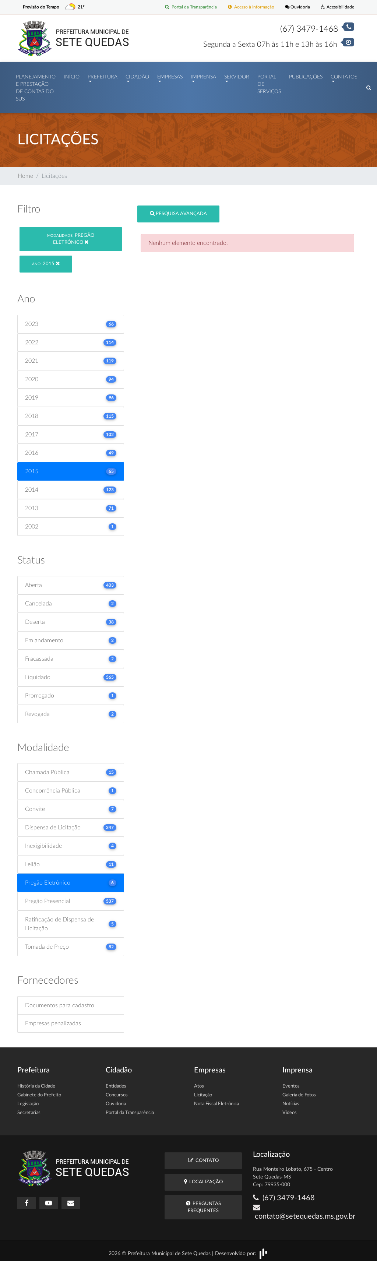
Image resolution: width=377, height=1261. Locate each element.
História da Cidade (36, 1082)
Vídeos (289, 1109)
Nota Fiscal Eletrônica (216, 1100)
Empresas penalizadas (53, 1020)
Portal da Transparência (183, 7)
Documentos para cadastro (59, 1002)
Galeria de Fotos (299, 1091)
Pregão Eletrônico (70, 235)
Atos (199, 1082)
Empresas (170, 75)
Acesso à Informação (246, 7)
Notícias (290, 1100)
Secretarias (28, 1109)
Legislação (28, 1100)
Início (72, 75)
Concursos (117, 1091)
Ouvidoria (295, 7)
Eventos (291, 1082)
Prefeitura (102, 75)
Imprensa (203, 75)
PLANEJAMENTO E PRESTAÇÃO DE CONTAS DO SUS (36, 86)
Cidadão (137, 75)
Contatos (344, 75)
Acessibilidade (336, 7)
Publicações (306, 75)
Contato (203, 1156)
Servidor (236, 75)
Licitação (203, 1091)
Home (25, 172)
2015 (46, 260)
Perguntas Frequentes (203, 1203)
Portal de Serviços (269, 83)
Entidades (116, 1082)
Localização (203, 1178)
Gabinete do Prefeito (39, 1091)
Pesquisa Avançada (178, 209)
